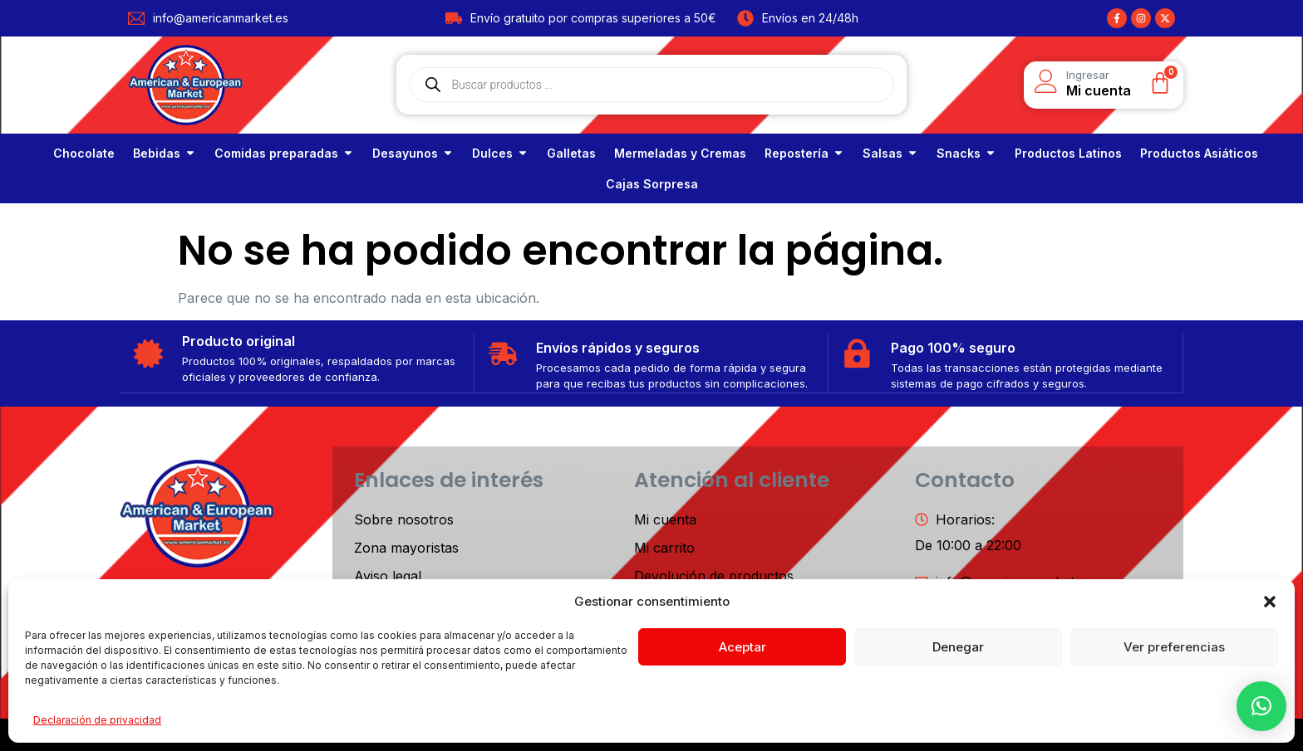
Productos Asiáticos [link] (1199, 153)
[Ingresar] (1046, 81)
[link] (84, 153)
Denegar (958, 647)
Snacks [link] (959, 153)
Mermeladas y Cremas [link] (680, 153)
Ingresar (1087, 74)
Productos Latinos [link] (1068, 153)
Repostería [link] (797, 153)
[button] (1269, 601)
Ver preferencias (1174, 647)
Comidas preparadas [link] (276, 153)
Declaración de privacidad (97, 720)
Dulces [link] (492, 153)
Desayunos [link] (405, 153)
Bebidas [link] (156, 153)
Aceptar (742, 647)
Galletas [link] (571, 153)
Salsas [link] (882, 153)
